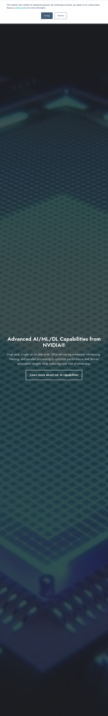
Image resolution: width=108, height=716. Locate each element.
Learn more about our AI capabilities (54, 375)
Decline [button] (60, 16)
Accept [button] (47, 16)
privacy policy (21, 8)
